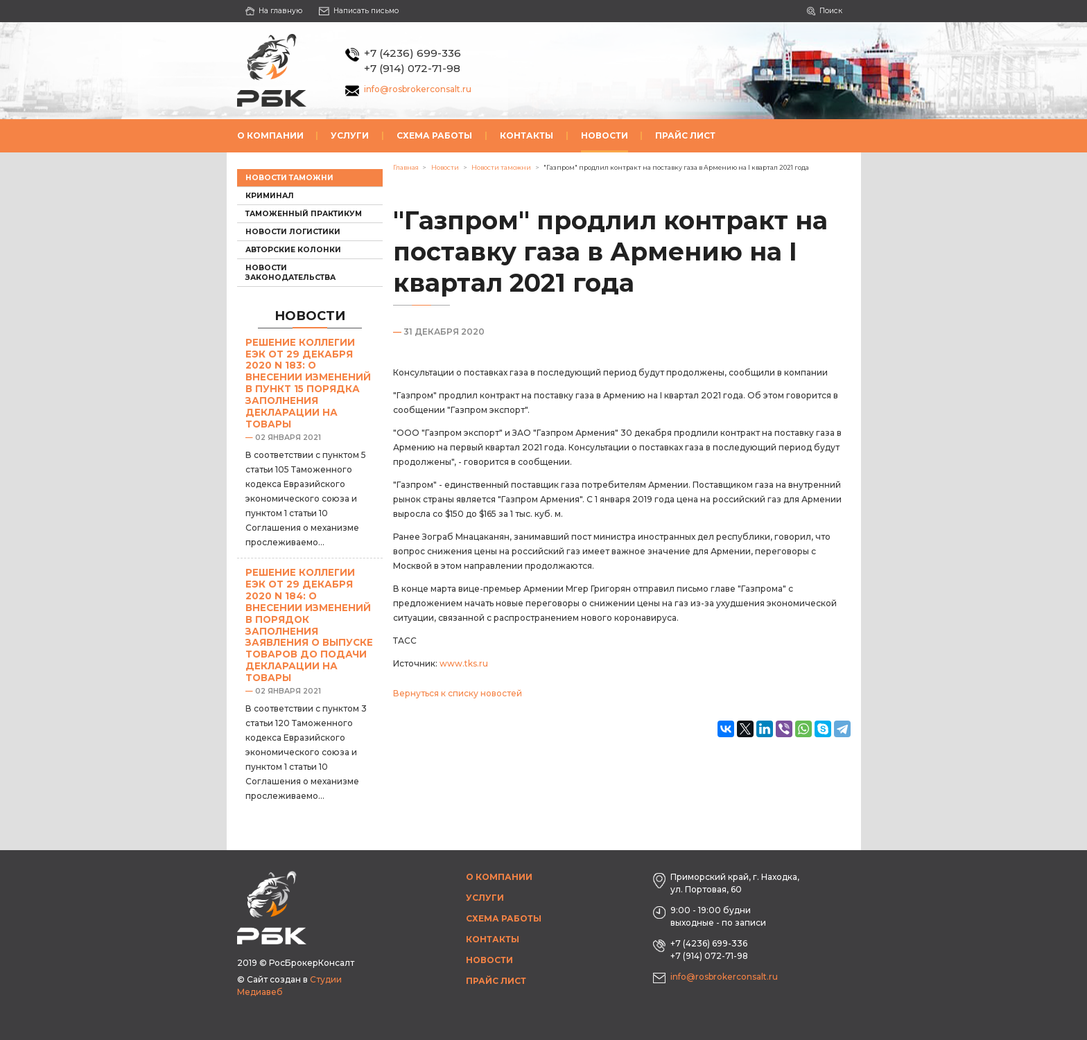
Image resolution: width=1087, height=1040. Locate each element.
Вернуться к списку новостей (457, 693)
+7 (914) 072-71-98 (412, 68)
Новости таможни (289, 177)
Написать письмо (359, 10)
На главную (274, 10)
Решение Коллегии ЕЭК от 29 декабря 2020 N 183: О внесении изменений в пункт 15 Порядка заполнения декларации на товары (308, 383)
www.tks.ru (464, 663)
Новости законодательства (290, 272)
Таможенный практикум (303, 213)
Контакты (526, 135)
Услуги (350, 135)
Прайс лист (685, 135)
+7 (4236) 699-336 (412, 53)
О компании (270, 135)
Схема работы (434, 135)
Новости (604, 135)
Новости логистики (292, 231)
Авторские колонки (293, 249)
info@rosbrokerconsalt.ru (417, 89)
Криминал (269, 195)
